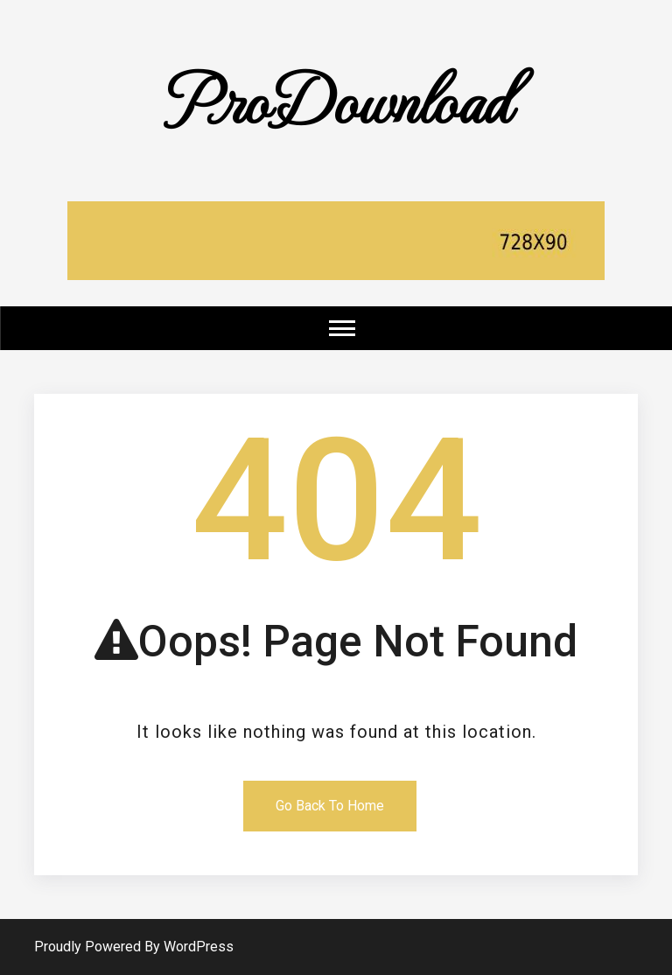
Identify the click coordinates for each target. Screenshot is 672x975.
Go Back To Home (330, 805)
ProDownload (336, 98)
